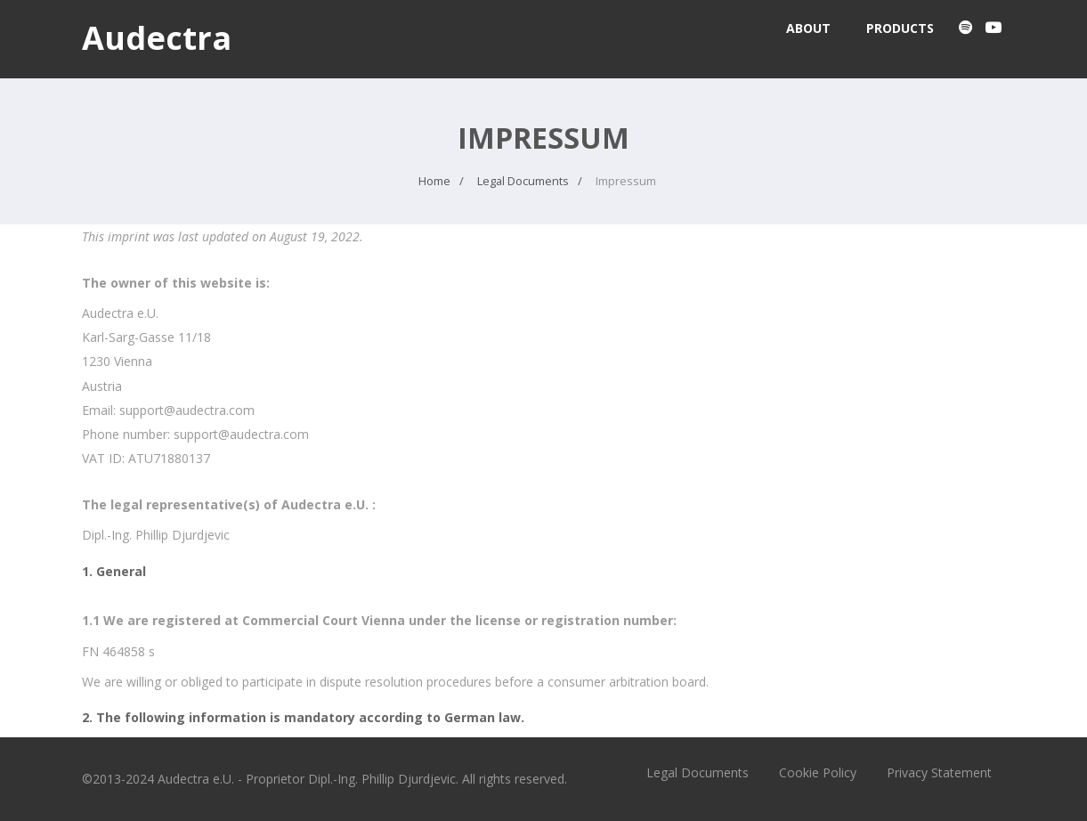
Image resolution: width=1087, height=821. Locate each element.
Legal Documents (697, 772)
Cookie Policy (817, 772)
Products (900, 28)
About (808, 28)
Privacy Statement (939, 772)
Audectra (156, 38)
